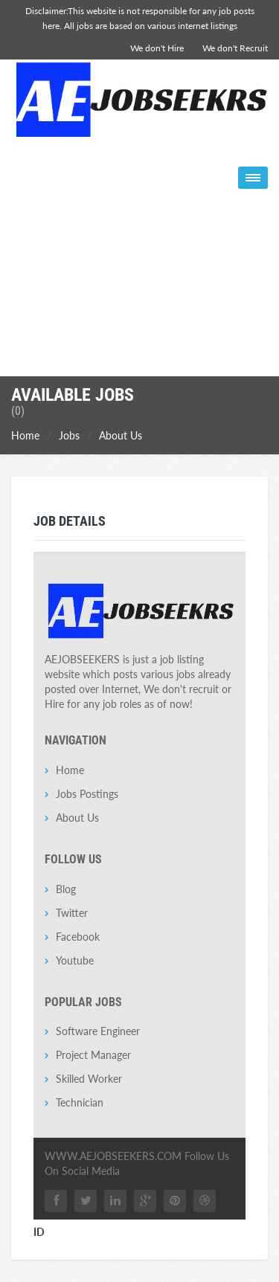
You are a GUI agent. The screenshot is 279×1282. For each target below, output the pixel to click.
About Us (120, 435)
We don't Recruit (235, 48)
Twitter (72, 912)
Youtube (75, 960)
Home (25, 435)
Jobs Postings (87, 793)
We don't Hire (157, 48)
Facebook (78, 936)
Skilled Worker (89, 1078)
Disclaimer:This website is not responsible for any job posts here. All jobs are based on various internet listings (139, 18)
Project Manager (93, 1055)
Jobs (69, 435)
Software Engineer (98, 1031)
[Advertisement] (139, 279)
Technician (79, 1102)
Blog (66, 889)
